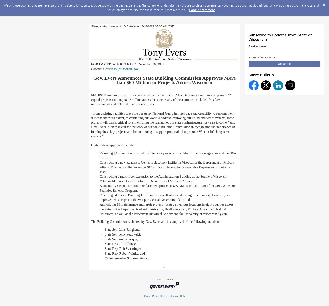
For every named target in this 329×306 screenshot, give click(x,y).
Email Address (257, 46)
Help (182, 296)
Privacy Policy (151, 296)
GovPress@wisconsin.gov (120, 69)
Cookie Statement (202, 10)
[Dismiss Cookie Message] (324, 4)
